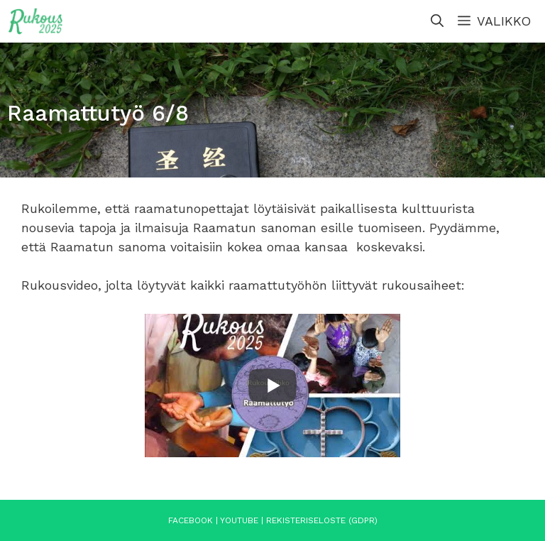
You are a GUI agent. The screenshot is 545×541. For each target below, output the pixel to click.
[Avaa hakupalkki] (437, 21)
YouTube (239, 520)
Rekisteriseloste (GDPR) (322, 520)
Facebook (190, 520)
